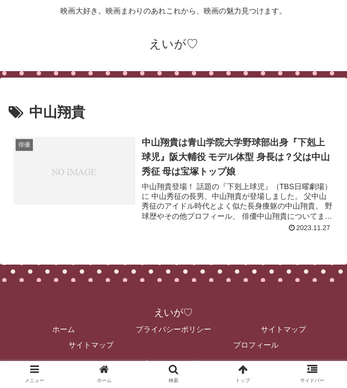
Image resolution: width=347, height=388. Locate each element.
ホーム (63, 329)
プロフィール (256, 345)
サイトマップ (283, 329)
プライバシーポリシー (173, 329)
